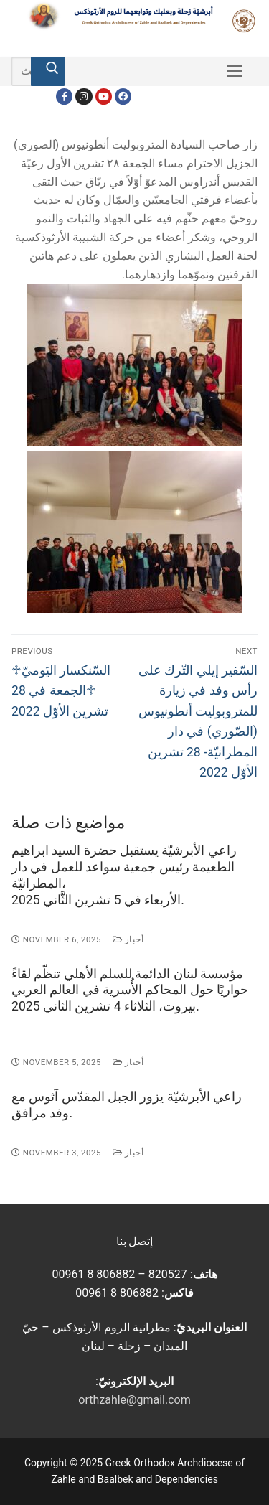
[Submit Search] (48, 72)
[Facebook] (64, 96)
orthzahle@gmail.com (134, 1400)
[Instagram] (83, 96)
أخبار (128, 939)
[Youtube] (103, 96)
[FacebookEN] (123, 96)
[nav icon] (235, 72)
